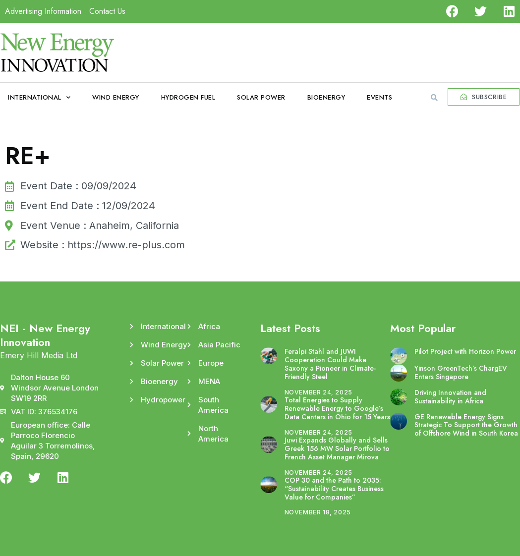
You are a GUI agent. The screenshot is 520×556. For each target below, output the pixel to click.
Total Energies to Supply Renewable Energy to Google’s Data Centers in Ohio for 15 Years (337, 408)
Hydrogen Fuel (188, 97)
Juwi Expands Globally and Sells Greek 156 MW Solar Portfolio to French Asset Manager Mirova (337, 448)
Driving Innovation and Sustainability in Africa (450, 397)
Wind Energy (115, 97)
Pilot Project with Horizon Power (465, 351)
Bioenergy (326, 97)
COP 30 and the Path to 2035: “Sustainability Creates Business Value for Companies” (334, 488)
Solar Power (261, 97)
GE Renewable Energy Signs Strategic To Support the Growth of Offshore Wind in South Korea (466, 425)
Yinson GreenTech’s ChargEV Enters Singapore (460, 372)
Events (379, 97)
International (39, 97)
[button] (434, 97)
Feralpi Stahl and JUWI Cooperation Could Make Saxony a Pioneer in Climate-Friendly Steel (330, 363)
